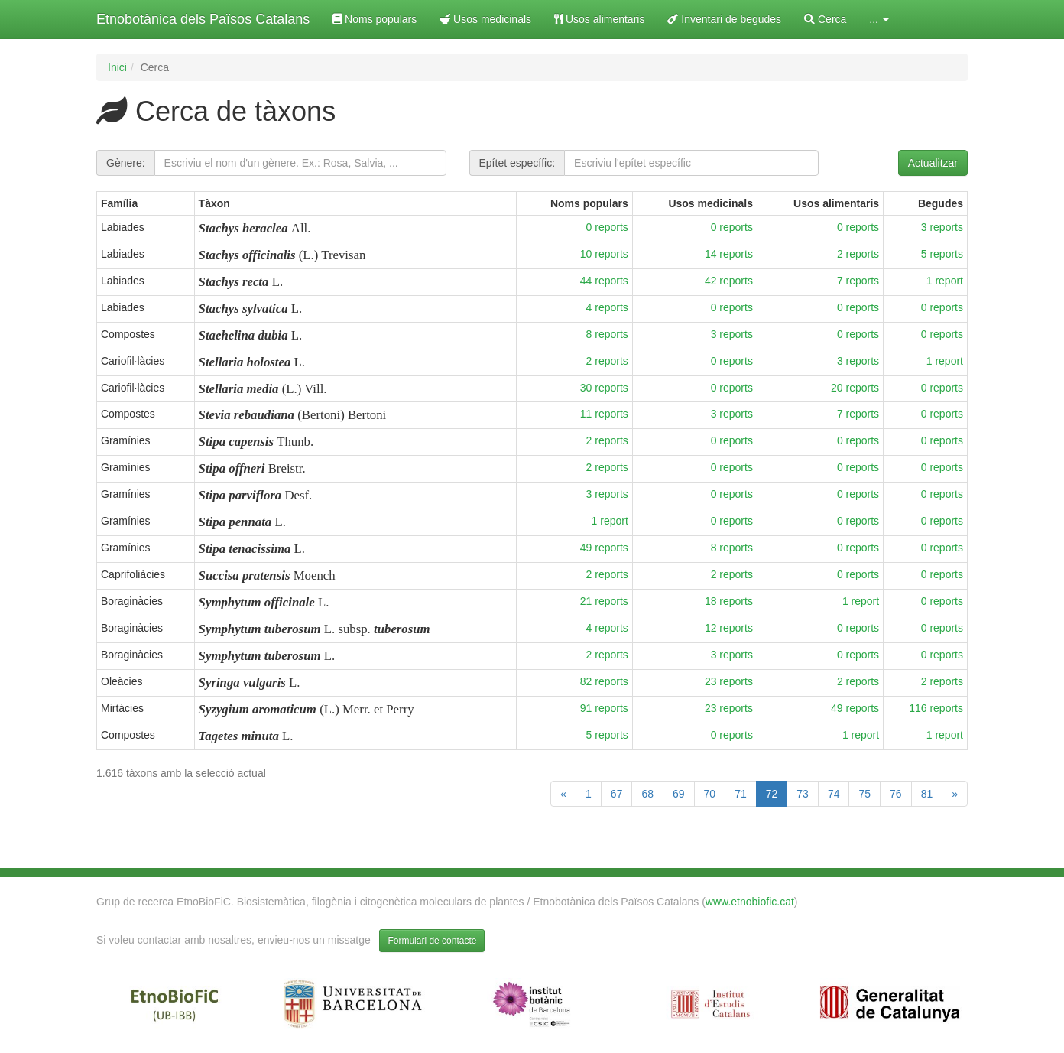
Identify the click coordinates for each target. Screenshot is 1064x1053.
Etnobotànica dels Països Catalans (203, 19)
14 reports (729, 254)
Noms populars (374, 19)
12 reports (729, 628)
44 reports (604, 281)
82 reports (604, 681)
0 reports (607, 227)
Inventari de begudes (724, 19)
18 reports (729, 601)
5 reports (942, 254)
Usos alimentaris (599, 19)
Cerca (825, 19)
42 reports (729, 281)
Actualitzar (933, 163)
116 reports (936, 708)
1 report (944, 281)
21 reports (604, 601)
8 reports (607, 334)
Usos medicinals (485, 19)
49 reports (604, 547)
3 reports (942, 227)
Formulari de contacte (432, 940)
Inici (117, 67)
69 (679, 794)
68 (647, 794)
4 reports (607, 307)
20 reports (855, 388)
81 (927, 794)
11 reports (604, 414)
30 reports (604, 388)
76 (896, 794)
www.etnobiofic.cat (750, 901)
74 (834, 794)
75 (864, 794)
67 (617, 794)
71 (741, 794)
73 (802, 794)
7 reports (858, 281)
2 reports (858, 254)
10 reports (604, 254)
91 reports (604, 708)
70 (710, 794)
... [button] (879, 19)
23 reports (729, 681)
